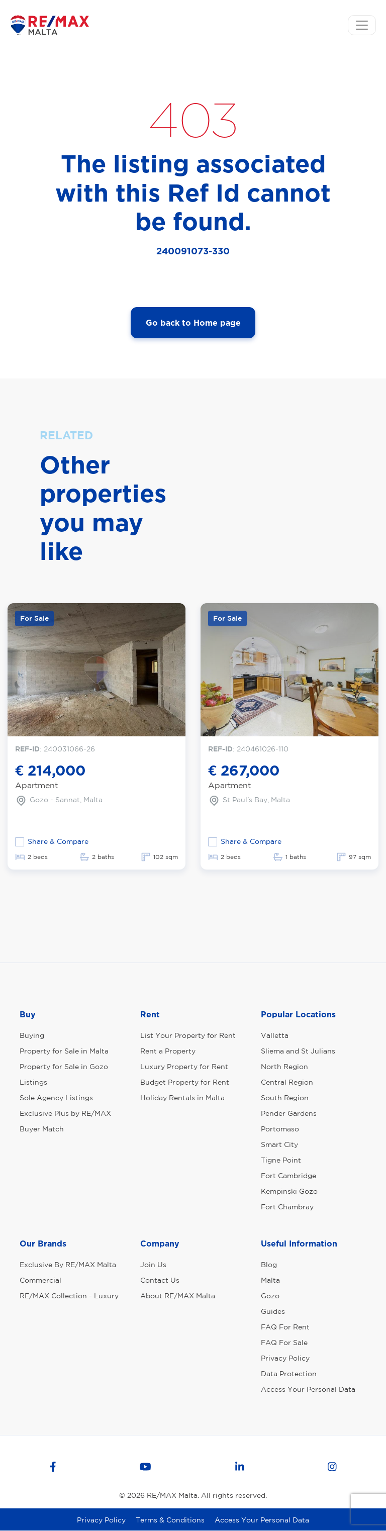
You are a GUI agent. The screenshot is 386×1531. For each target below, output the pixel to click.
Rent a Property (168, 1051)
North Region (284, 1067)
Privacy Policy (285, 1358)
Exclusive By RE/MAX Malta (68, 1265)
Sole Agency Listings (56, 1098)
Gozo (270, 1296)
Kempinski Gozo (289, 1191)
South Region (285, 1098)
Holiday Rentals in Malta (182, 1098)
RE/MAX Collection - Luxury (69, 1296)
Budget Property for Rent (184, 1082)
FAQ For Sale (284, 1342)
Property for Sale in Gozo (64, 1067)
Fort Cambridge (288, 1176)
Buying (32, 1035)
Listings (33, 1082)
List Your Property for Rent (188, 1035)
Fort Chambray (287, 1207)
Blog (269, 1265)
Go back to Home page (193, 322)
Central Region (287, 1082)
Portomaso (280, 1129)
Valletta (274, 1035)
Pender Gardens (289, 1113)
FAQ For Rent (285, 1327)
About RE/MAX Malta (177, 1296)
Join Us (153, 1265)
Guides (273, 1311)
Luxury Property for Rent (184, 1067)
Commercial (40, 1280)
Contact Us (159, 1280)
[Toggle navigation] (362, 25)
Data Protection (289, 1374)
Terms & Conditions (170, 1520)
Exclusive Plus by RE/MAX (65, 1113)
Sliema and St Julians (298, 1051)
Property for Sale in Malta (64, 1051)
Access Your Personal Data (308, 1389)
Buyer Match (42, 1129)
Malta (270, 1280)
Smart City (279, 1144)
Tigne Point (281, 1160)
